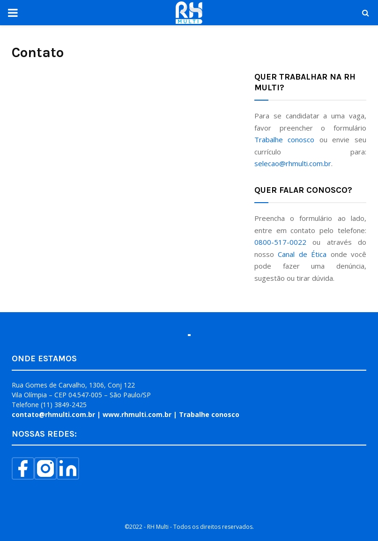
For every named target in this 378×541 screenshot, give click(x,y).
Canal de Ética (302, 254)
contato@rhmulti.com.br (53, 414)
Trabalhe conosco (284, 139)
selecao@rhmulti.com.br (292, 163)
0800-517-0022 (280, 242)
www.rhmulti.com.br (137, 414)
